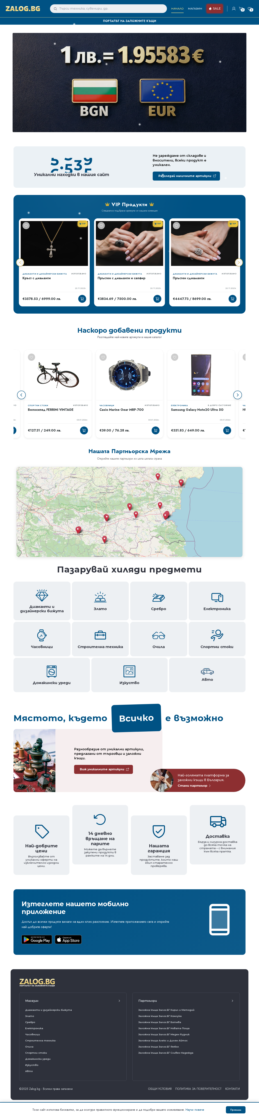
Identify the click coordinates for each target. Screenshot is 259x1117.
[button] (165, 516)
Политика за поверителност (198, 1089)
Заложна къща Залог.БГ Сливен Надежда (165, 1052)
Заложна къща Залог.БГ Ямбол (158, 1046)
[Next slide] (237, 395)
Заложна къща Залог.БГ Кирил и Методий (166, 1009)
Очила (29, 1046)
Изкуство (31, 1065)
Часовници (32, 1034)
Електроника (34, 1028)
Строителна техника (40, 1040)
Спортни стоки (36, 1052)
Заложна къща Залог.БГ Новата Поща (164, 1028)
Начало (177, 8)
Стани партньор (194, 785)
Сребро (30, 1022)
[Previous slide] (21, 395)
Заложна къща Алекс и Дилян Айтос (163, 1040)
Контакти (232, 1089)
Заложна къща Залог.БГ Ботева (159, 1022)
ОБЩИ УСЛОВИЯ (160, 1089)
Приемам (235, 1110)
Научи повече (194, 1109)
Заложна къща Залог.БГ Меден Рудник (164, 1034)
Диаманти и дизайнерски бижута (48, 1009)
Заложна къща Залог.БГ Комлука (160, 1016)
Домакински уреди (38, 1058)
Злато (29, 1016)
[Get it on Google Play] (37, 939)
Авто (29, 1071)
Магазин (195, 8)
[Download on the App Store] (68, 939)
